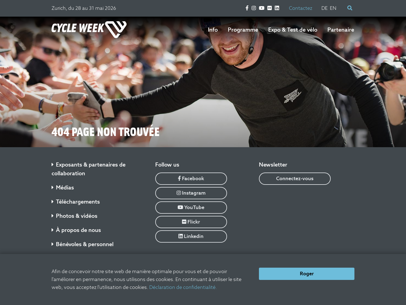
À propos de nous (76, 230)
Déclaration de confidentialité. (183, 287)
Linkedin (191, 236)
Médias (63, 187)
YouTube (191, 207)
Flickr (191, 222)
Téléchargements (76, 201)
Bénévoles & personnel (83, 244)
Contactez (300, 8)
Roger (307, 273)
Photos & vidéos (74, 215)
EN (333, 8)
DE (324, 8)
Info (213, 29)
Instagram (191, 193)
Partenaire (340, 29)
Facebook (191, 178)
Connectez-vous (295, 178)
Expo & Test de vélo (292, 29)
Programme (243, 29)
